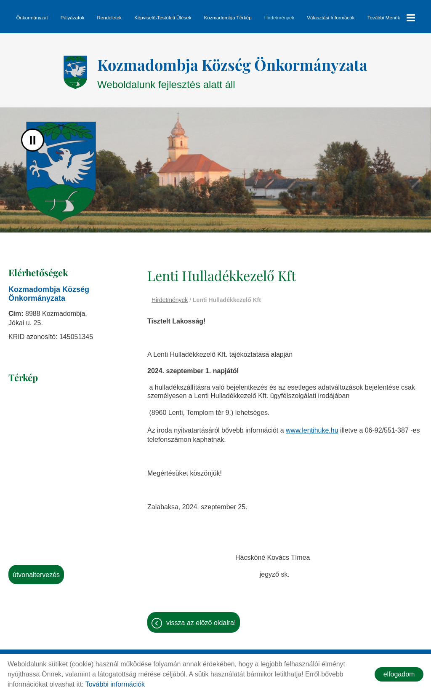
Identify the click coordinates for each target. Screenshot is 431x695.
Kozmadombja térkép (227, 17)
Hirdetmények (279, 17)
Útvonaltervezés (36, 574)
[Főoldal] (75, 72)
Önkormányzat (32, 17)
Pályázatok (73, 17)
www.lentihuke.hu (312, 430)
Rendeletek (109, 17)
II (32, 140)
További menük (391, 17)
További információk (115, 684)
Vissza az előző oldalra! (201, 622)
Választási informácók (330, 17)
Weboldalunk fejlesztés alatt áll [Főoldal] (232, 72)
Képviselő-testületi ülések (162, 17)
